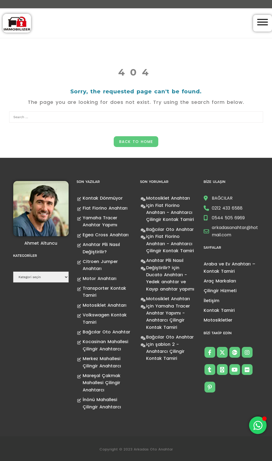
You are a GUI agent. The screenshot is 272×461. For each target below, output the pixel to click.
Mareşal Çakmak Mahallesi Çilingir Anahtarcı (101, 383)
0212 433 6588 (227, 208)
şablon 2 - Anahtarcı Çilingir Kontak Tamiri (165, 351)
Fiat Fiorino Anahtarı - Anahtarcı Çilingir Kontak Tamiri (170, 212)
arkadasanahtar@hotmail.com (235, 231)
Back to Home (136, 141)
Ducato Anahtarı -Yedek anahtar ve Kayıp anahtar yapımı (170, 282)
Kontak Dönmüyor (103, 198)
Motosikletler (218, 320)
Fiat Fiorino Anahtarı (105, 208)
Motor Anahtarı (99, 278)
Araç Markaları (220, 281)
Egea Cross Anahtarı (106, 235)
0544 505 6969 (228, 218)
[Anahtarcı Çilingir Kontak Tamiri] (17, 23)
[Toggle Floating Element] (258, 425)
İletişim (211, 301)
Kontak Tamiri (219, 310)
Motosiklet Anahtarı (104, 305)
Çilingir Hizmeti (220, 291)
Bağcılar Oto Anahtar (106, 332)
